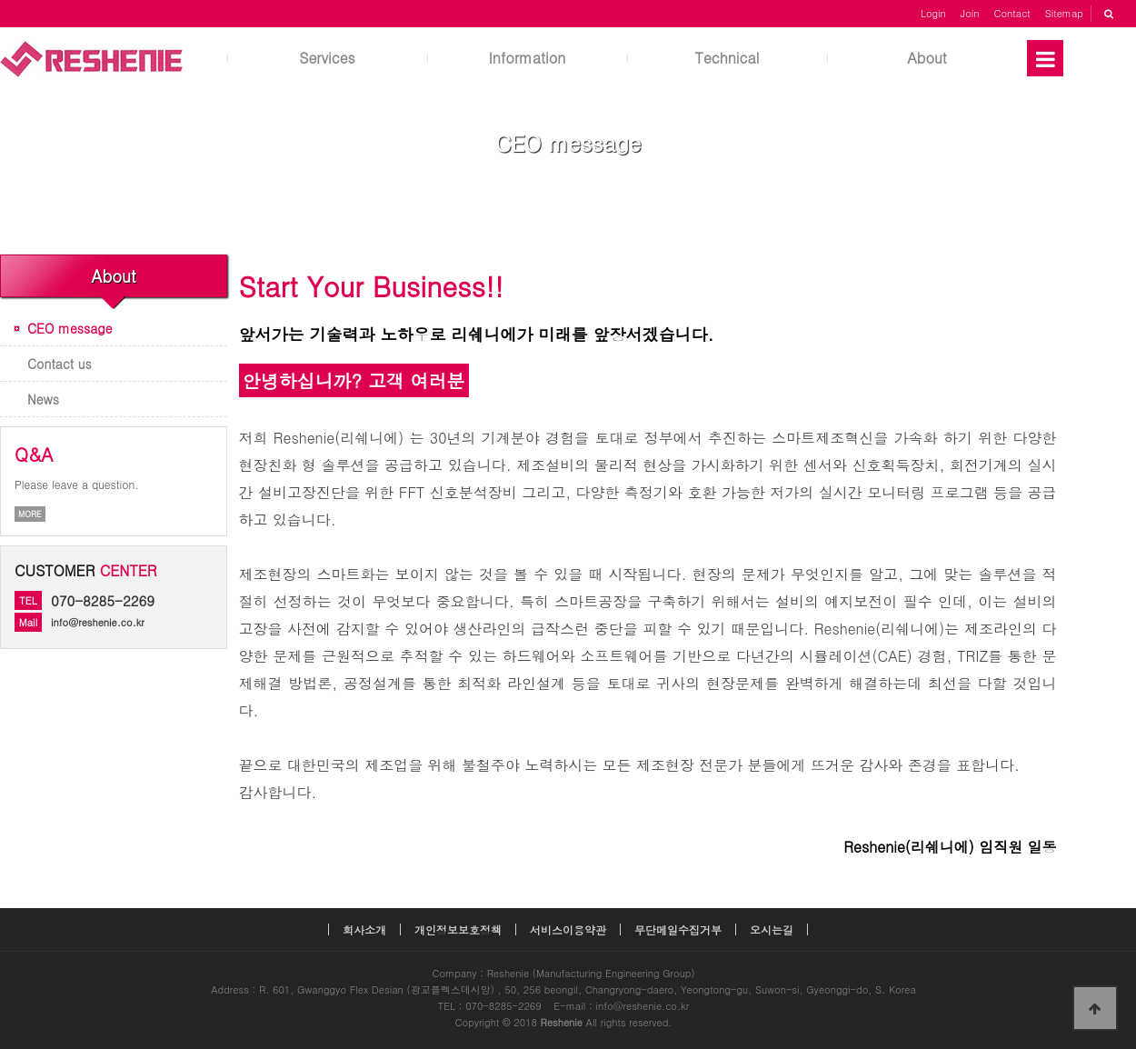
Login (933, 13)
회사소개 (364, 929)
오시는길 (771, 929)
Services (327, 57)
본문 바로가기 (0, 0)
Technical (727, 57)
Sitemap (1064, 13)
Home (502, 179)
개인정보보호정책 (458, 929)
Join (970, 13)
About (927, 57)
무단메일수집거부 (678, 929)
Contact (1012, 13)
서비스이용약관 (568, 929)
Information (527, 57)
